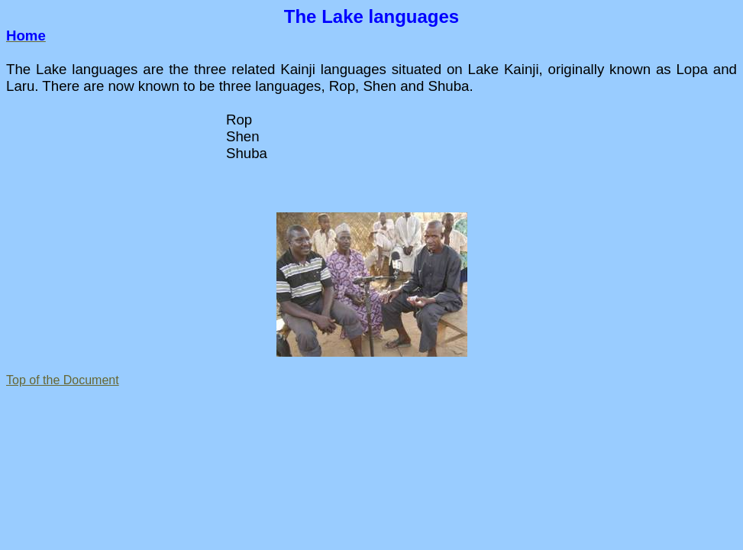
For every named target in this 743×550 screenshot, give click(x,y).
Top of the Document (62, 380)
